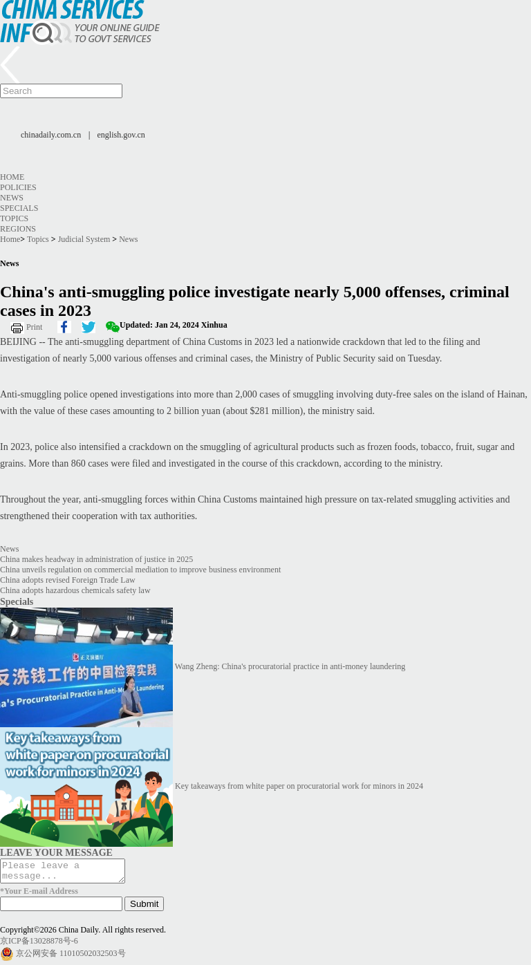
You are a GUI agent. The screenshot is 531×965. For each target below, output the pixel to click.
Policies (18, 187)
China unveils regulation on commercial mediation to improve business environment (140, 569)
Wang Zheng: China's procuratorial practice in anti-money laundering (290, 666)
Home (12, 177)
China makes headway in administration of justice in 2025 (96, 559)
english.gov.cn (121, 135)
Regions (18, 229)
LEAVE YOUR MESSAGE (56, 852)
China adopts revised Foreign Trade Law (68, 580)
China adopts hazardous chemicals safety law (75, 590)
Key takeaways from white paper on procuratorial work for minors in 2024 (299, 786)
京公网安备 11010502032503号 (71, 957)
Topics (14, 218)
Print (34, 327)
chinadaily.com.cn (51, 135)
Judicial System (84, 239)
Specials (19, 208)
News (12, 198)
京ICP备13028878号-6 (39, 945)
